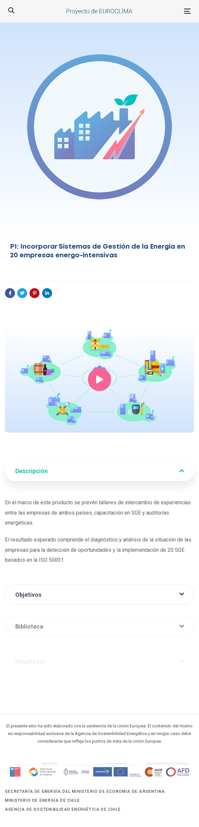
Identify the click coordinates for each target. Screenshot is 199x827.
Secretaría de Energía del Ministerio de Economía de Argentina (85, 791)
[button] (11, 11)
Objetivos (99, 600)
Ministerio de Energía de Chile (42, 800)
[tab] (99, 473)
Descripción (99, 473)
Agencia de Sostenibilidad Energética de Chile (63, 809)
